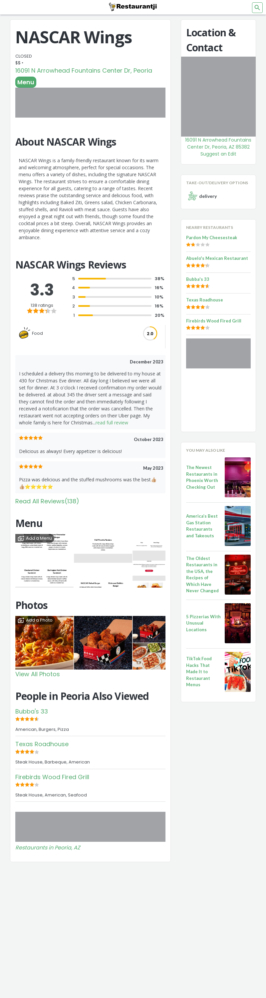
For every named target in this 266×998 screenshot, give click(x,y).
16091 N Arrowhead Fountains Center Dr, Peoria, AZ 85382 (218, 143)
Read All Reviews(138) (47, 501)
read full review (112, 422)
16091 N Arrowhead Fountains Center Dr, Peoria (83, 70)
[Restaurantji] (133, 6)
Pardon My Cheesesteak (211, 237)
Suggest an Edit (218, 154)
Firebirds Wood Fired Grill (52, 777)
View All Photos (37, 674)
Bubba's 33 (31, 711)
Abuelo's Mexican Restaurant (217, 258)
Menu (25, 82)
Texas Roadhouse (42, 744)
